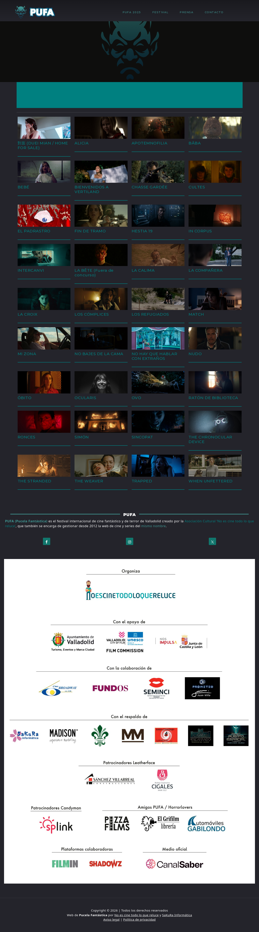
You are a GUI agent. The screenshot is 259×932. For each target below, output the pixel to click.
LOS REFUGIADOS (150, 314)
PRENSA (189, 12)
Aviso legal (111, 919)
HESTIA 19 (142, 231)
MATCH (196, 314)
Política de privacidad (139, 919)
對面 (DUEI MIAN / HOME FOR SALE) (43, 145)
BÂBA (195, 143)
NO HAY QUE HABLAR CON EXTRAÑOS (154, 356)
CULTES (197, 187)
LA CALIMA (143, 270)
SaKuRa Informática (177, 915)
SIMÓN (82, 437)
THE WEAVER (89, 481)
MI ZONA (27, 353)
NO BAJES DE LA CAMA (99, 353)
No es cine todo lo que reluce (136, 915)
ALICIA (81, 143)
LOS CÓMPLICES (92, 314)
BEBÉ (23, 187)
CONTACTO (214, 12)
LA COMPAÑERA (206, 270)
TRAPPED (142, 481)
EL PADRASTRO (34, 231)
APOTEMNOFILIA (149, 143)
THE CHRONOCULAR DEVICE (210, 439)
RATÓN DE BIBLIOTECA (213, 397)
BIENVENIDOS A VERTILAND (92, 189)
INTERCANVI (31, 270)
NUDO (195, 353)
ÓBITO (25, 397)
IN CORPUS (200, 231)
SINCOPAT (142, 437)
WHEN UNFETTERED (211, 481)
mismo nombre (153, 526)
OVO (136, 397)
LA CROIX (27, 314)
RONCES (26, 437)
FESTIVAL (162, 12)
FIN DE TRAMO (90, 231)
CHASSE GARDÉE (150, 187)
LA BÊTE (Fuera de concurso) (94, 272)
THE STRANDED (34, 481)
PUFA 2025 (134, 12)
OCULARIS (85, 397)
